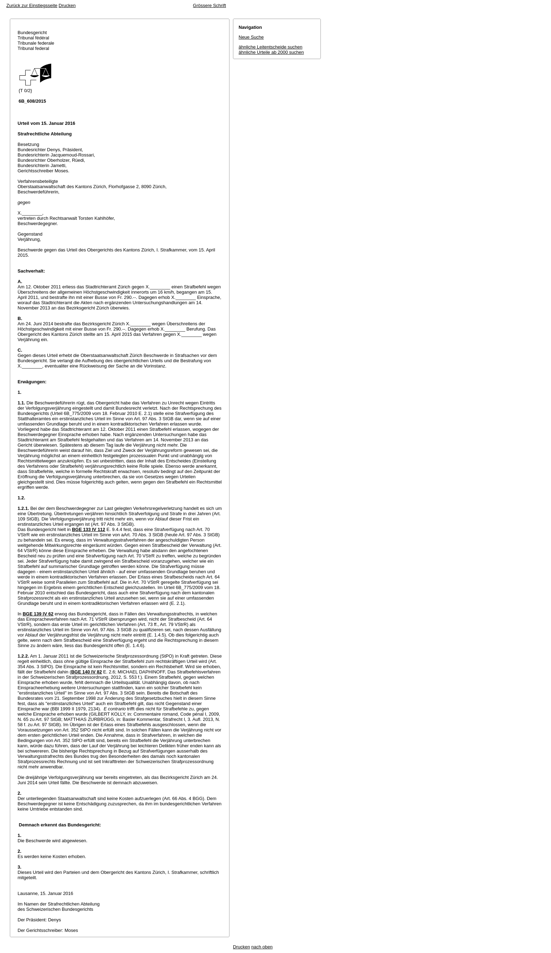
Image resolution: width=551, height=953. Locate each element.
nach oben (262, 946)
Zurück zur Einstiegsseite (31, 5)
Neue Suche (251, 37)
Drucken (67, 5)
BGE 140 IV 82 (86, 671)
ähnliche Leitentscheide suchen (270, 47)
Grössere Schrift (209, 5)
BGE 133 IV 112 (88, 529)
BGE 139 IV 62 (37, 613)
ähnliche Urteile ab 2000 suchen (271, 52)
